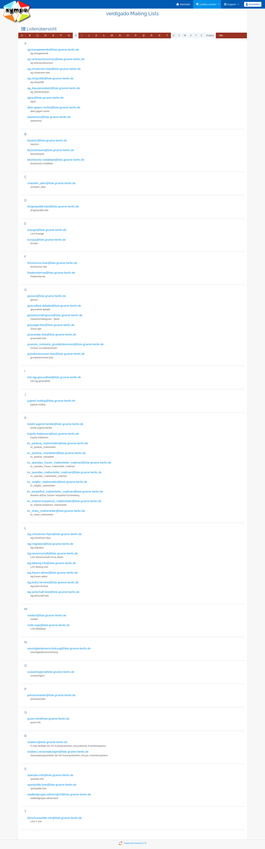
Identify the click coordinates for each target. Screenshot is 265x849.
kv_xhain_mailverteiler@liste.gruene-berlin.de (56, 510)
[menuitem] (183, 4)
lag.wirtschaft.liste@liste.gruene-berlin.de (53, 591)
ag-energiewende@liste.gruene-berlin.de (53, 49)
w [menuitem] (185, 35)
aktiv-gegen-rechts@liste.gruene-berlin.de (53, 107)
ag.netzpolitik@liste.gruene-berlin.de (50, 78)
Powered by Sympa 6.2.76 (135, 843)
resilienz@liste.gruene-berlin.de (47, 742)
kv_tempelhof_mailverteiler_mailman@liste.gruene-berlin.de (65, 491)
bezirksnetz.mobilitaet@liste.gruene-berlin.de (55, 159)
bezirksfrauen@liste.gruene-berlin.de (50, 150)
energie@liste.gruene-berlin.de (46, 229)
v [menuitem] (179, 35)
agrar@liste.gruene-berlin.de (45, 97)
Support (230, 4)
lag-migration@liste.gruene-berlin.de (50, 543)
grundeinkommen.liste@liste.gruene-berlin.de (56, 353)
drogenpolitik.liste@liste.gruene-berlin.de (53, 206)
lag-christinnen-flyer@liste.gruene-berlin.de (54, 534)
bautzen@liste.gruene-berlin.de (47, 140)
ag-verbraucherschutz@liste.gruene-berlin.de (55, 59)
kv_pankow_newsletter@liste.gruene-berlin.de (56, 453)
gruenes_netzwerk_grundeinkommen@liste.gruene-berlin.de (65, 344)
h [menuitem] (75, 35)
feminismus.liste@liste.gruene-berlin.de (52, 262)
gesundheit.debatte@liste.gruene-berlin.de (54, 305)
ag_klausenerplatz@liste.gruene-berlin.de (53, 88)
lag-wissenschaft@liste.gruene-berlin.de (52, 553)
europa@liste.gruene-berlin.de (46, 239)
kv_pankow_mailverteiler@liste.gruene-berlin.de (57, 443)
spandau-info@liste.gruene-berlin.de (50, 775)
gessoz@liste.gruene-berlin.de (46, 296)
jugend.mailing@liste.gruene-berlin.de (51, 400)
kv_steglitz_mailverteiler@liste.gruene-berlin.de (57, 481)
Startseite (183, 4)
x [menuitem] (191, 35)
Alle (221, 35)
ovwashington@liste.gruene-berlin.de (50, 671)
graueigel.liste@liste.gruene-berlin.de (50, 325)
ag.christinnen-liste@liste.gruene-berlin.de (54, 68)
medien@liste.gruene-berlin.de (46, 615)
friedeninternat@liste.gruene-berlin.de (51, 272)
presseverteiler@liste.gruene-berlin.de (51, 695)
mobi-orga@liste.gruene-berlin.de (48, 625)
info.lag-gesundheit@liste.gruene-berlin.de (54, 377)
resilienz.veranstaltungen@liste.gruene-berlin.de (57, 751)
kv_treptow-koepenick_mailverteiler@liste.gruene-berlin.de (64, 501)
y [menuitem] (196, 35)
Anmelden (252, 4)
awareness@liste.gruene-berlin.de (49, 117)
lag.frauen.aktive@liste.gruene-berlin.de (52, 572)
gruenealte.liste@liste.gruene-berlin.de (51, 334)
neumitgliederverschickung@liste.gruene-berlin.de (59, 648)
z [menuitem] (201, 35)
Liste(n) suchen (206, 4)
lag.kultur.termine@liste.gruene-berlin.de (53, 582)
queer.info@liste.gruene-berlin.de (48, 718)
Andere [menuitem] (210, 35)
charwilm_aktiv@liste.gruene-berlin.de (51, 183)
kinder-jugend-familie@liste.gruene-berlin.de (55, 424)
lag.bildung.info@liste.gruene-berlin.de (51, 563)
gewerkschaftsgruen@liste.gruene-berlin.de (54, 315)
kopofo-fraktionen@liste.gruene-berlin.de (53, 433)
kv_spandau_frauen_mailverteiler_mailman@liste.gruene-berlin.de (69, 462)
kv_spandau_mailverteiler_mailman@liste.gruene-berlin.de (64, 472)
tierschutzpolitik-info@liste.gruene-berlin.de (54, 817)
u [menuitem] (174, 35)
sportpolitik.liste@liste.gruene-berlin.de (51, 784)
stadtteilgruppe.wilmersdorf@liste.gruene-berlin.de (59, 794)
